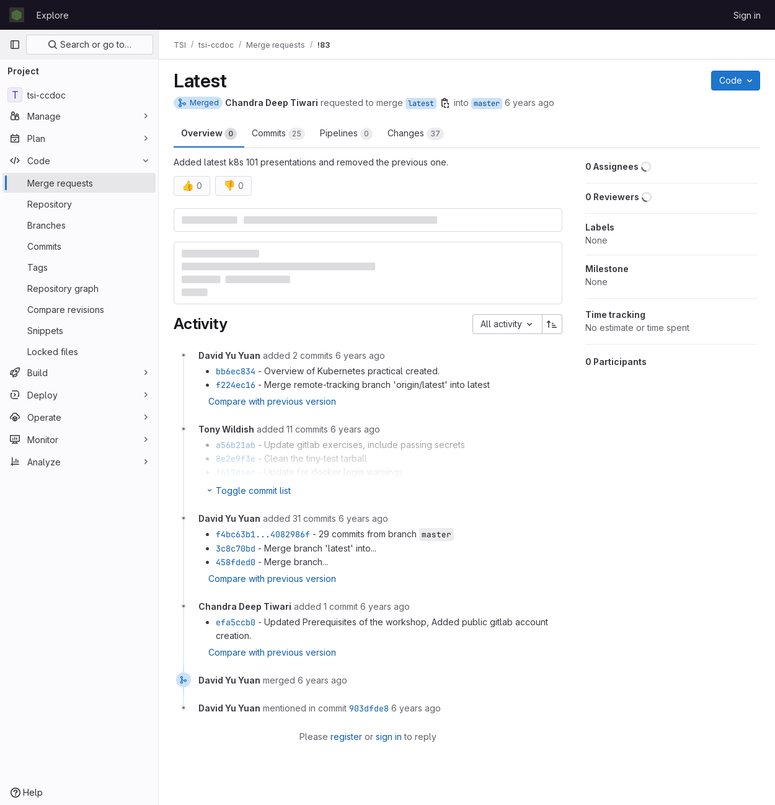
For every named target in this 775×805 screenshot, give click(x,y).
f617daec (235, 472)
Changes (416, 134)
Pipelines (346, 134)
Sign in (747, 15)
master (487, 103)
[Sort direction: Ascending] (552, 324)
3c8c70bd (235, 548)
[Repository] (79, 204)
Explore (53, 15)
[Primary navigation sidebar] (15, 45)
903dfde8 (369, 708)
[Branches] (79, 225)
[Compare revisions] (79, 309)
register (346, 736)
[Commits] (79, 246)
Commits (278, 134)
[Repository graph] (79, 288)
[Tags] (79, 267)
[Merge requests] (79, 183)
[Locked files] (79, 351)
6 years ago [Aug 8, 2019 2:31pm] (529, 102)
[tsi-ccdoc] (79, 95)
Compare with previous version (272, 401)
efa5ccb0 (235, 622)
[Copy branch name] (445, 102)
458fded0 (235, 562)
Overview (209, 134)
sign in (389, 736)
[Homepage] (17, 15)
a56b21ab (235, 445)
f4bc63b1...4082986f (263, 534)
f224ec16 (235, 384)
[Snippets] (79, 330)
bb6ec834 (235, 371)
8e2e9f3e (235, 458)
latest (421, 103)
